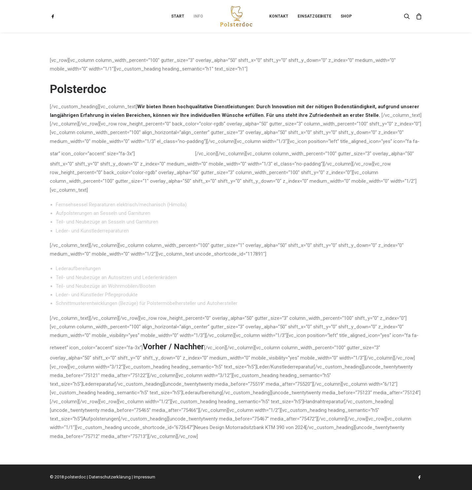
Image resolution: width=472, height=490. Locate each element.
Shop (346, 16)
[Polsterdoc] (236, 16)
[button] (59, 16)
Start (177, 16)
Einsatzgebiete (314, 16)
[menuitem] (59, 16)
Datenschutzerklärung (110, 476)
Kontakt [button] (278, 16)
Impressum (144, 476)
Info (198, 16)
